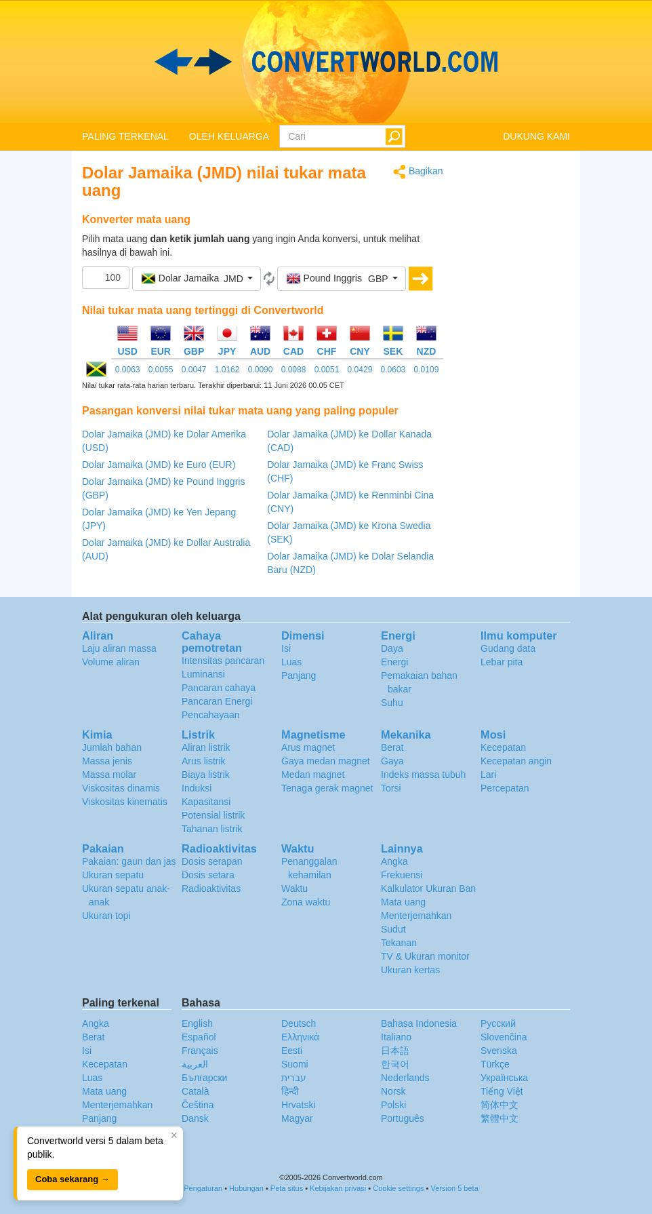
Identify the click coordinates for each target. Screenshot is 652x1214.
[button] (196, 279)
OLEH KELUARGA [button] (229, 136)
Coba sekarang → (72, 1179)
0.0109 (426, 369)
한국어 (395, 1064)
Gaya (392, 761)
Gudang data (508, 648)
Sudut (393, 929)
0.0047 (194, 369)
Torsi (391, 788)
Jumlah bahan (112, 747)
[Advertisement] (517, 367)
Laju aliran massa (119, 648)
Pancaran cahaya (219, 687)
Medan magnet (312, 774)
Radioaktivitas (211, 888)
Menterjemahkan (416, 915)
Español (199, 1037)
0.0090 (260, 369)
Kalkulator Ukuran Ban (428, 888)
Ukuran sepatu (113, 874)
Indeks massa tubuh (423, 774)
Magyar (297, 1118)
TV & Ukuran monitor (425, 956)
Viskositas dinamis (121, 788)
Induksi (196, 788)
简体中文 (499, 1104)
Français (200, 1050)
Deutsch (298, 1023)
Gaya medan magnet (325, 761)
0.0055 (161, 369)
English (197, 1023)
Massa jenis (107, 761)
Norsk (393, 1091)
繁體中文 (499, 1118)
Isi (286, 648)
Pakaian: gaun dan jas (129, 861)
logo (326, 62)
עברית (293, 1077)
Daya (392, 648)
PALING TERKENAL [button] (125, 136)
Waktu (294, 888)
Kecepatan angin (516, 761)
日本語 (395, 1050)
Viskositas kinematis (124, 801)
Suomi (294, 1064)
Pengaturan (203, 1188)
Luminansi (203, 674)
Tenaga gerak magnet (327, 788)
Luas (291, 662)
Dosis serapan (212, 861)
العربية (195, 1064)
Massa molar (109, 774)
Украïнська (504, 1077)
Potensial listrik (213, 815)
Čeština (197, 1104)
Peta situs (286, 1188)
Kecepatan (503, 747)
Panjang (298, 675)
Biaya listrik (206, 774)
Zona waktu (305, 902)
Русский (498, 1023)
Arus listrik (204, 761)
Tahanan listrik (212, 828)
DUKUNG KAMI (536, 136)
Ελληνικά (300, 1037)
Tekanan (399, 942)
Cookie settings (398, 1188)
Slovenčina (504, 1037)
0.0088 (293, 369)
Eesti (291, 1050)
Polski (393, 1104)
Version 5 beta (454, 1188)
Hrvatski (298, 1104)
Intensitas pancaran (223, 660)
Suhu (392, 702)
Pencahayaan (211, 714)
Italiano (396, 1037)
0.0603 (393, 369)
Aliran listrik (206, 747)
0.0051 (327, 369)
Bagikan (418, 172)
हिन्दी (290, 1091)
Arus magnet (308, 747)
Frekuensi (401, 874)
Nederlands (405, 1077)
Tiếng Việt (502, 1091)
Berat (392, 747)
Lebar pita (502, 662)
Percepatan (505, 788)
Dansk (195, 1118)
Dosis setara (208, 874)
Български (204, 1077)
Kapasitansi (206, 801)
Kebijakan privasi (338, 1188)
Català (195, 1091)
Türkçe (495, 1064)
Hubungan (246, 1188)
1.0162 (227, 369)
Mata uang (403, 902)
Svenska (499, 1050)
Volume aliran (111, 662)
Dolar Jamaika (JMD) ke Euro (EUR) (158, 464)
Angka (394, 861)
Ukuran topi (106, 915)
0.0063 (127, 369)
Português (402, 1118)
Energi (394, 662)
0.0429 (360, 369)
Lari (488, 774)
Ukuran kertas (410, 969)
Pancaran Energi (217, 701)
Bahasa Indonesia (419, 1023)
